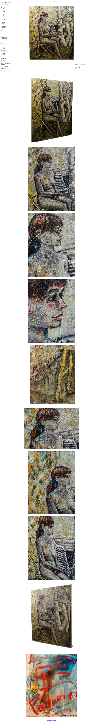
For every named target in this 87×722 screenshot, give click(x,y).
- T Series (3, 54)
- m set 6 (3, 23)
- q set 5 (2, 15)
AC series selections (5, 39)
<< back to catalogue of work (51, 1)
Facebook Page (4, 62)
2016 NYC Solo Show (5, 63)
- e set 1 (2, 34)
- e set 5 (2, 29)
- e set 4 (2, 30)
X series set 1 (4, 36)
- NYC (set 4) (3, 7)
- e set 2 (2, 33)
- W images (3, 58)
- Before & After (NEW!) (5, 5)
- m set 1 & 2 (3, 27)
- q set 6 (2, 14)
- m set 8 (3, 21)
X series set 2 (4, 37)
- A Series (3, 53)
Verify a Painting (4, 68)
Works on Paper (4, 41)
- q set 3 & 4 (3, 16)
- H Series (3, 46)
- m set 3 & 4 (3, 26)
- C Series (3, 43)
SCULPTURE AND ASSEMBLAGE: (4, 51)
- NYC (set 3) (3, 8)
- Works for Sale (4, 4)
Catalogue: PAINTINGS (5, 2)
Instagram (3, 64)
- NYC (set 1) (3, 11)
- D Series (3, 47)
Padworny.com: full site (6, 70)
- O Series (3, 57)
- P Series (3, 44)
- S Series (3, 48)
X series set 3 (4, 38)
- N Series (3, 55)
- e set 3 (2, 31)
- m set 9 (3, 19)
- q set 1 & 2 (3, 18)
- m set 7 (3, 22)
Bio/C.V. (2, 60)
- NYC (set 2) (3, 10)
